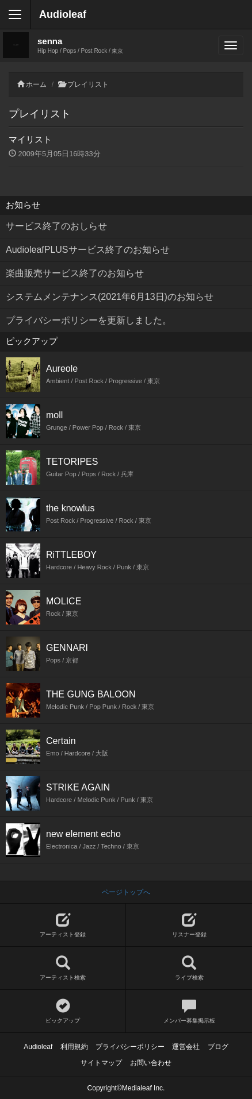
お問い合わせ (150, 1063)
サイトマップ (101, 1063)
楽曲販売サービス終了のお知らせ (75, 273)
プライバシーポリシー (130, 1047)
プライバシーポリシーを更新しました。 (88, 320)
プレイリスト (88, 84)
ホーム (36, 84)
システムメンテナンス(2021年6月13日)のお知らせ (109, 297)
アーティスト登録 (62, 925)
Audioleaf (62, 14)
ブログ (218, 1047)
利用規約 (74, 1047)
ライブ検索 (189, 968)
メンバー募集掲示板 (189, 1011)
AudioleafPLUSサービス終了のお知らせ (88, 249)
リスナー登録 (189, 925)
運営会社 (186, 1047)
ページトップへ (126, 892)
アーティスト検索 (62, 968)
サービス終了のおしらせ (56, 226)
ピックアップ (62, 1011)
